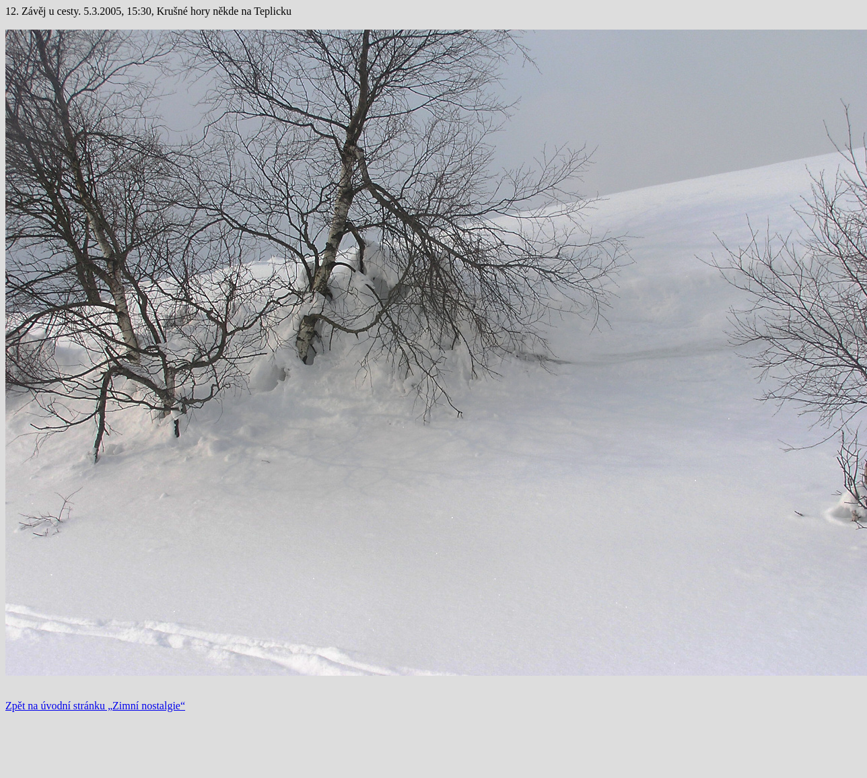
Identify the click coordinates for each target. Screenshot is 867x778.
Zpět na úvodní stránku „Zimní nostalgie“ (95, 705)
